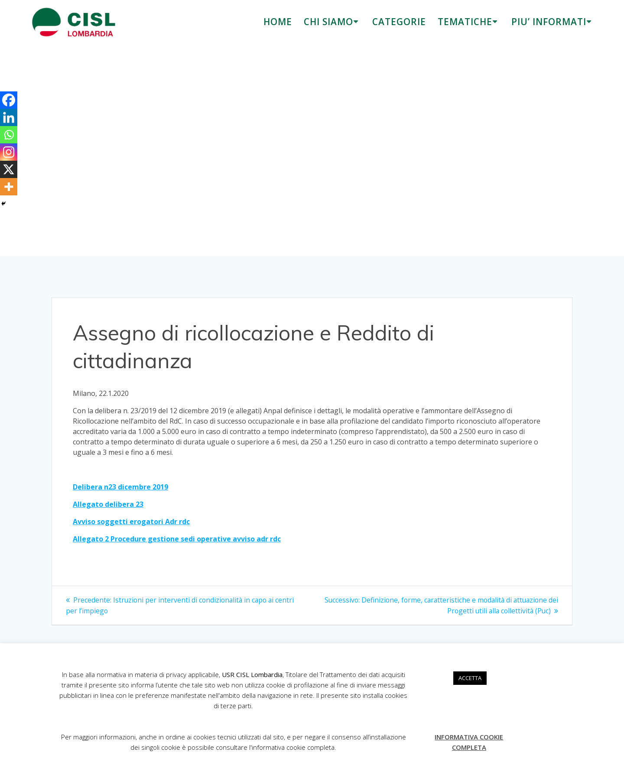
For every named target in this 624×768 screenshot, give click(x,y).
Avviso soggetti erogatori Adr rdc (131, 521)
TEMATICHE (465, 22)
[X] (8, 169)
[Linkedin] (8, 117)
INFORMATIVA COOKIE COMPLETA (469, 742)
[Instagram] (8, 152)
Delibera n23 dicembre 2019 (120, 487)
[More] (8, 186)
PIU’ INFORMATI (548, 22)
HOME (277, 22)
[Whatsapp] (8, 134)
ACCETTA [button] (469, 678)
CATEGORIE (399, 22)
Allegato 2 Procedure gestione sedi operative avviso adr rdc (177, 539)
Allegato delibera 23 (108, 504)
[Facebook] (8, 100)
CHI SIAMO (328, 22)
